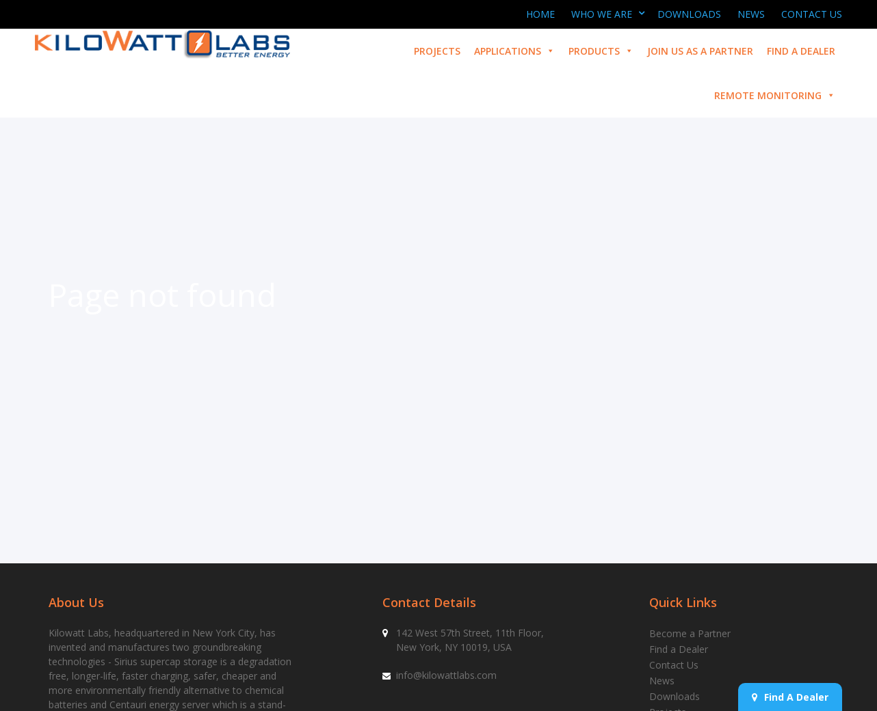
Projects (437, 50)
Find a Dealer (801, 50)
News (751, 14)
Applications (514, 51)
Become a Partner (690, 633)
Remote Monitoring (774, 95)
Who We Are (601, 14)
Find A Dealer (790, 696)
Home (540, 14)
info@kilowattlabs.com (446, 675)
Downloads (689, 14)
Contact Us (811, 14)
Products (600, 51)
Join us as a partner (700, 50)
